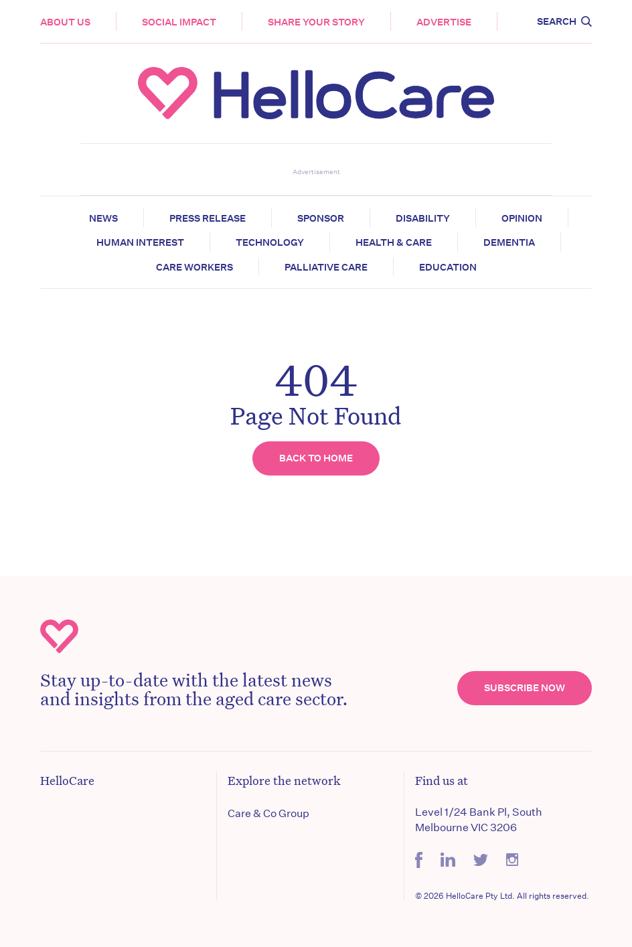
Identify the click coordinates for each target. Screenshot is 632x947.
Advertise (443, 22)
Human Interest (140, 242)
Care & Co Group (268, 813)
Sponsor (320, 218)
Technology (270, 242)
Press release (207, 218)
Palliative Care (326, 267)
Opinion (521, 218)
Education (448, 267)
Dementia (509, 242)
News (103, 218)
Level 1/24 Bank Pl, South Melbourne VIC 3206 (478, 819)
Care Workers (194, 267)
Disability (423, 218)
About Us (65, 22)
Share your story (316, 22)
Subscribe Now (524, 688)
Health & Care (394, 242)
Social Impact (179, 22)
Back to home (316, 458)
